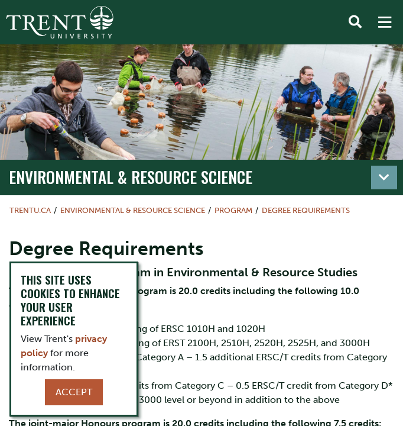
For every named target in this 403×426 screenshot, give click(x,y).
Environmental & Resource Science (130, 176)
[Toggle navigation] (384, 177)
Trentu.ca (30, 210)
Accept (74, 392)
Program (233, 210)
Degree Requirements (306, 210)
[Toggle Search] (355, 22)
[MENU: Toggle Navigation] (384, 22)
